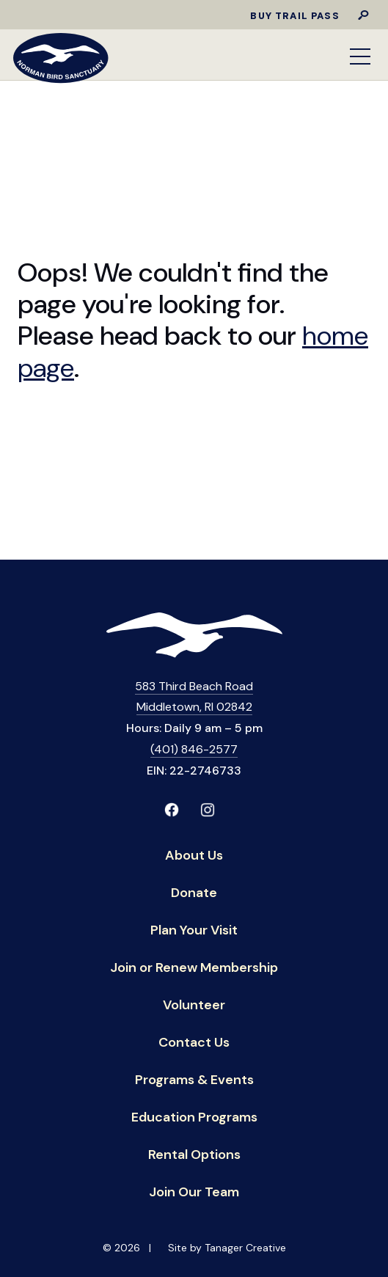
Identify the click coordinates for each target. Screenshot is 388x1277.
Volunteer (194, 1006)
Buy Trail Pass (294, 16)
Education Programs (194, 1118)
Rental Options (194, 1155)
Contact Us (194, 1043)
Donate (194, 893)
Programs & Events (194, 1080)
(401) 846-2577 (194, 749)
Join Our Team (194, 1193)
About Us (194, 856)
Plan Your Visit (194, 931)
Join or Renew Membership (194, 968)
